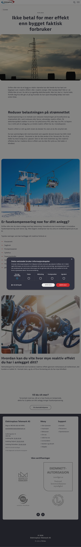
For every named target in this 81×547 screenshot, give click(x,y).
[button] (16, 285)
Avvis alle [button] (47, 285)
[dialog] (40, 273)
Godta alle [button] (62, 285)
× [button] (71, 259)
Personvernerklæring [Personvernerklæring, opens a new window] (33, 270)
